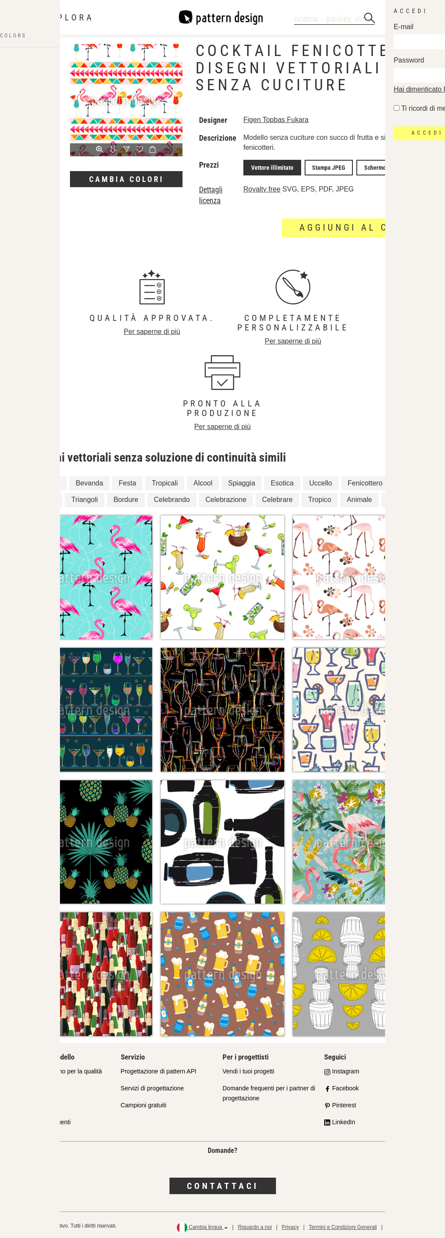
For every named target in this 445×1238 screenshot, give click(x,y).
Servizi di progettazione (152, 1086)
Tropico (319, 498)
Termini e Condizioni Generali (343, 1225)
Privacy (290, 1225)
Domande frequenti (44, 1119)
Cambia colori (126, 179)
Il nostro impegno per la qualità (60, 1069)
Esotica (282, 481)
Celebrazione (226, 498)
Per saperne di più (152, 329)
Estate (46, 498)
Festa (127, 481)
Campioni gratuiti (143, 1102)
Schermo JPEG (370, 166)
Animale (359, 498)
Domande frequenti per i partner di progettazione (268, 1091)
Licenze (29, 1102)
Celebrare (277, 498)
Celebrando (172, 498)
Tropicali (165, 481)
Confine (48, 481)
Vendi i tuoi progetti (248, 1069)
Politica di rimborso (409, 1225)
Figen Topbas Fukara (276, 119)
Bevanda (89, 481)
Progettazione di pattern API (158, 1069)
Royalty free (261, 187)
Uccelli (398, 498)
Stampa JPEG (321, 166)
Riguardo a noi (255, 1225)
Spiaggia (241, 481)
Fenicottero (365, 481)
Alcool (203, 481)
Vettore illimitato (270, 166)
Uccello (320, 481)
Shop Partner (37, 1086)
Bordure (125, 498)
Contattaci (223, 1184)
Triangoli (84, 498)
